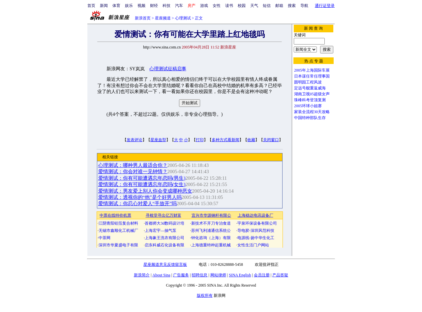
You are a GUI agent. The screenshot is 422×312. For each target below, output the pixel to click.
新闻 (104, 5)
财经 (154, 5)
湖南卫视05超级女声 (312, 94)
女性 (217, 5)
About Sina (161, 275)
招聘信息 (199, 275)
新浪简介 (142, 275)
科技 (166, 5)
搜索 (292, 5)
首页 (91, 5)
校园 (242, 5)
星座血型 (158, 140)
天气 (254, 5)
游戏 (204, 5)
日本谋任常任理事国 (312, 76)
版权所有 (205, 295)
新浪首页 (143, 18)
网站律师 (218, 275)
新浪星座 (228, 47)
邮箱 (279, 5)
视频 (141, 5)
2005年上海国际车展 (312, 70)
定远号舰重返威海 (310, 88)
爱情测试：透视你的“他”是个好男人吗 (140, 197)
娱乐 (129, 5)
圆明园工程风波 (308, 82)
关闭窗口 (271, 140)
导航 (304, 5)
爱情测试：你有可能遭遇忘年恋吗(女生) (142, 184)
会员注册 (262, 275)
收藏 (251, 140)
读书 (229, 5)
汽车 (179, 5)
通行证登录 (325, 5)
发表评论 (134, 140)
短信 (267, 5)
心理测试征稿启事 (167, 68)
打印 (200, 140)
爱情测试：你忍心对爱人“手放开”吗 (137, 203)
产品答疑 (280, 275)
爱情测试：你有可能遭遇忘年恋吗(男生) (142, 178)
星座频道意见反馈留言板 (165, 264)
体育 (116, 5)
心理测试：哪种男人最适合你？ (132, 165)
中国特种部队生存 (310, 117)
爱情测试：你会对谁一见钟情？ (132, 171)
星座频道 (163, 18)
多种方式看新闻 (225, 140)
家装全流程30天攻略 (312, 111)
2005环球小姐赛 (308, 106)
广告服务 (181, 275)
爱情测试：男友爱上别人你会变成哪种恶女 (145, 191)
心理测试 (183, 18)
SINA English (240, 275)
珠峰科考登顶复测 (310, 100)
